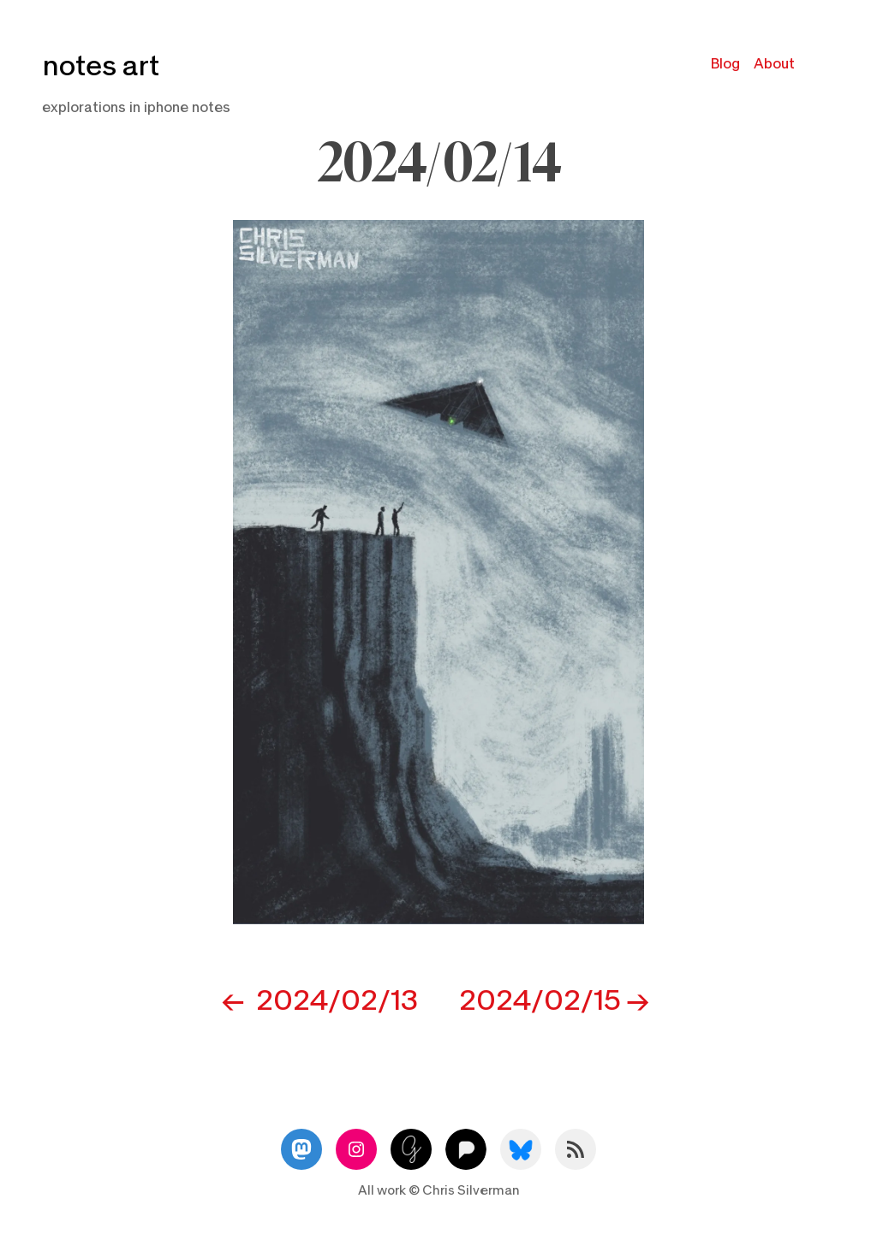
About (774, 63)
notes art (100, 66)
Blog (725, 63)
